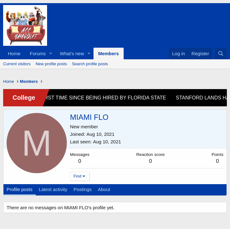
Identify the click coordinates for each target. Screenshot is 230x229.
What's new (72, 53)
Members (108, 53)
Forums (38, 53)
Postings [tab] (82, 189)
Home (14, 53)
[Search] (221, 53)
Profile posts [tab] (20, 189)
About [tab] (104, 189)
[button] (50, 53)
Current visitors (16, 63)
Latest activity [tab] (53, 189)
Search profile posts (90, 63)
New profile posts (51, 63)
